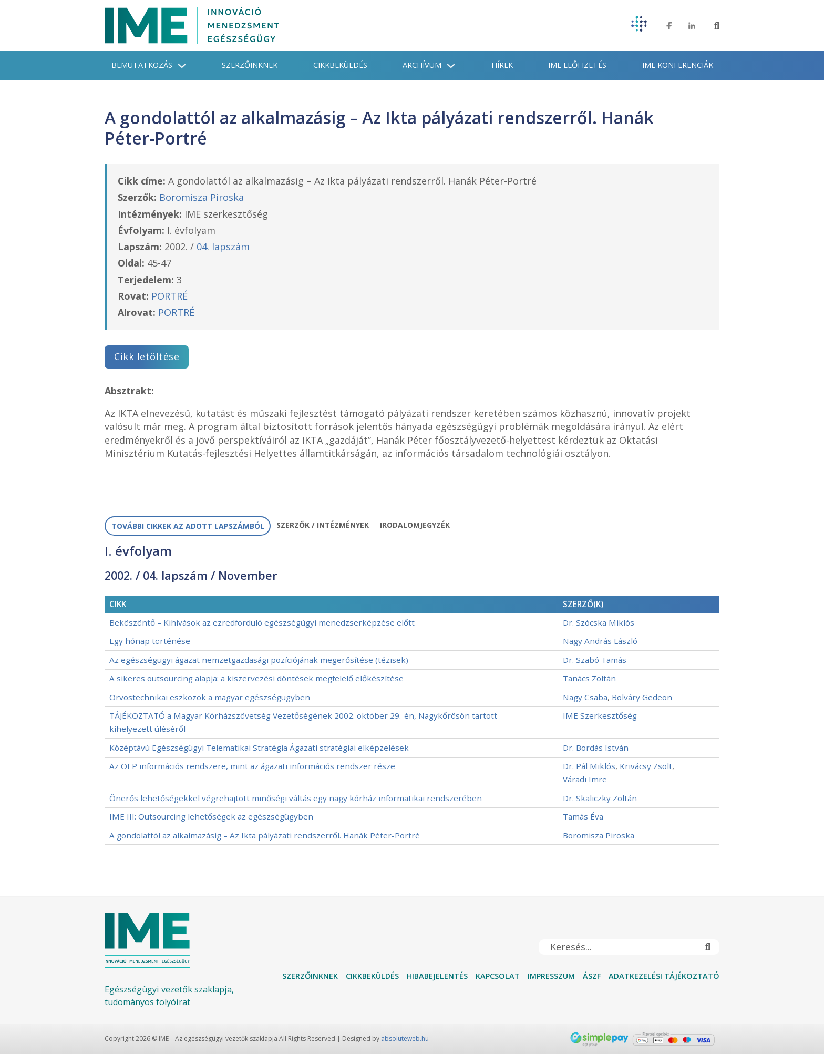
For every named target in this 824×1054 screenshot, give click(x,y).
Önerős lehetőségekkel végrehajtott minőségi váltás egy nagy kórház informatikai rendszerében (295, 798)
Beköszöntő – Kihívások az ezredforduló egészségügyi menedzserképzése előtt (262, 622)
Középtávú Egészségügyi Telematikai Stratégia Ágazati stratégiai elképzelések (259, 747)
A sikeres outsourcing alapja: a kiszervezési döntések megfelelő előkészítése (256, 678)
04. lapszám (223, 246)
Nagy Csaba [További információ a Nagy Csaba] (585, 697)
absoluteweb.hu (405, 1038)
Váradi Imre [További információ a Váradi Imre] (585, 779)
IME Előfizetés (577, 65)
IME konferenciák (677, 65)
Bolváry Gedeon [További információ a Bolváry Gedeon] (642, 697)
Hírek (502, 65)
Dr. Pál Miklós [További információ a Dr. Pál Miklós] (589, 766)
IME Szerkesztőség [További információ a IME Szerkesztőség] (600, 715)
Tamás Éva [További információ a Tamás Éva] (583, 816)
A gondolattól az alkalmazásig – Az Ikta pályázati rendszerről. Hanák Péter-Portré (264, 835)
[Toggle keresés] (716, 25)
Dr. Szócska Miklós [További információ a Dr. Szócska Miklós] (598, 622)
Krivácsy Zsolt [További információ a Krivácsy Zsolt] (646, 766)
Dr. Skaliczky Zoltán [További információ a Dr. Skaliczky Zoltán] (600, 798)
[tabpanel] (412, 694)
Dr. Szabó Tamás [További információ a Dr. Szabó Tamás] (594, 659)
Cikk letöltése (146, 356)
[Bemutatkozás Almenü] (182, 65)
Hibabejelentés (437, 976)
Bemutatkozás (141, 65)
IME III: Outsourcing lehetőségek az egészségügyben (211, 816)
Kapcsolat (498, 976)
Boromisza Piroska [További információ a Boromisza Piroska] (201, 197)
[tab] (188, 526)
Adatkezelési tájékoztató (664, 976)
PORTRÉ (169, 296)
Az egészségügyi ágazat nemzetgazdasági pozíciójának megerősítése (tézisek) (258, 659)
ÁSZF (592, 976)
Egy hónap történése (149, 641)
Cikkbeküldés (340, 65)
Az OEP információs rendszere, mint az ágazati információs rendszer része (252, 766)
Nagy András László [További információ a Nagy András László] (600, 641)
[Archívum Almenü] (451, 65)
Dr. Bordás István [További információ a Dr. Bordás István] (596, 747)
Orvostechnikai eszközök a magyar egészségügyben (209, 697)
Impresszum (551, 976)
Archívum (422, 65)
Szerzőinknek (249, 65)
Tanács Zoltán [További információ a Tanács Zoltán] (589, 678)
